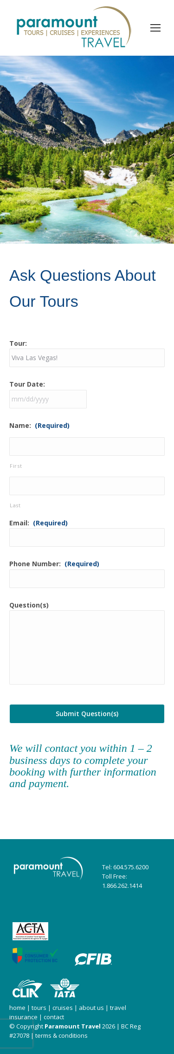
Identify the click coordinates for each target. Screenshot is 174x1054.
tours (38, 1007)
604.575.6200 (130, 867)
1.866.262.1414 (122, 885)
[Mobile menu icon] (155, 28)
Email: (38, 522)
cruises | (65, 1007)
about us (91, 1007)
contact (54, 1017)
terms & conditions (61, 1035)
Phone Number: (54, 563)
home (17, 1007)
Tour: (18, 343)
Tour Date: (27, 384)
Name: (39, 425)
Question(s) (29, 605)
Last (15, 505)
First (16, 465)
